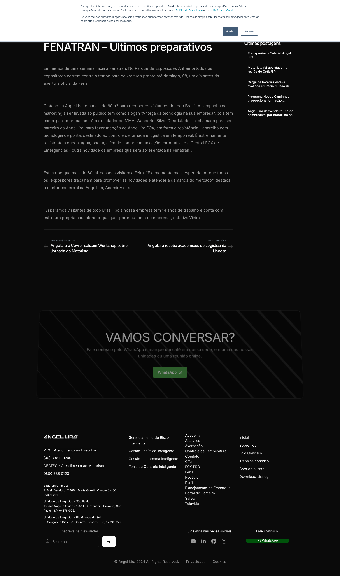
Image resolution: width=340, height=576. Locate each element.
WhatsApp (268, 541)
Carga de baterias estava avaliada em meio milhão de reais (269, 84)
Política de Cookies (224, 10)
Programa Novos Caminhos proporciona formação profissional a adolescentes (268, 98)
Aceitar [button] (230, 31)
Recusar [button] (249, 31)
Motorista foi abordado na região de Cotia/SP (267, 69)
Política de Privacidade (189, 10)
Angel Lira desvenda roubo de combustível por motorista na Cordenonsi (270, 113)
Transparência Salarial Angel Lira (269, 55)
